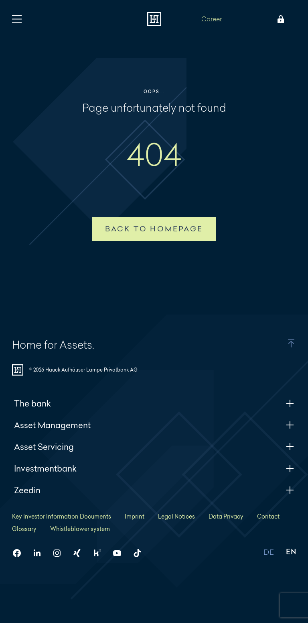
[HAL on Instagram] (60, 553)
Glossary (24, 529)
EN (291, 552)
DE (268, 552)
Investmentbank (154, 468)
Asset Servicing (154, 446)
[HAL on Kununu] (100, 553)
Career (211, 18)
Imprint (134, 516)
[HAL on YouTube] (120, 553)
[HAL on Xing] (80, 553)
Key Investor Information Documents (61, 516)
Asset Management (154, 425)
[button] (281, 343)
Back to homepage (154, 229)
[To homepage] (154, 19)
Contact (268, 516)
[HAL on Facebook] (20, 553)
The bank (154, 403)
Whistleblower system (80, 529)
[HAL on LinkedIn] (40, 553)
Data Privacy (226, 516)
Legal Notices (176, 516)
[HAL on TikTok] (140, 553)
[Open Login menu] (279, 19)
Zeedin (154, 490)
